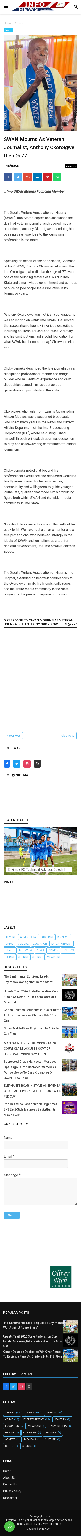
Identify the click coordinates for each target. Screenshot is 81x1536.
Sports (8, 30)
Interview (25, 950)
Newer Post (13, 735)
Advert (11, 937)
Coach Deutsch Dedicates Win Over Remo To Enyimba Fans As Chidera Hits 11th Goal (32, 1015)
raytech (46, 1528)
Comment (71, 166)
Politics (68, 950)
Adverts (47, 937)
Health (10, 950)
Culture (23, 943)
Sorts (10, 957)
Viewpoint (54, 957)
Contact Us (10, 1484)
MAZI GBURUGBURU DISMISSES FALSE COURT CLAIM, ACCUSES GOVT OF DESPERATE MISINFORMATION (30, 1049)
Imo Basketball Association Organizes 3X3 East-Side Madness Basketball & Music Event (30, 1109)
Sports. (37, 957)
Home (7, 1471)
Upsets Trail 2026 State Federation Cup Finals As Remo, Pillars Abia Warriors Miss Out (31, 997)
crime (9, 943)
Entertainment (61, 943)
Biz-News (63, 937)
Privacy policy (12, 1491)
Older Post (67, 735)
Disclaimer (10, 1498)
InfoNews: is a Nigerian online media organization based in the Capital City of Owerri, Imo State (39, 1522)
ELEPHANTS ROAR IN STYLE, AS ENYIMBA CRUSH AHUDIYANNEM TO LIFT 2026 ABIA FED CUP (32, 1091)
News (40, 950)
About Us (9, 1477)
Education (40, 943)
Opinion (53, 950)
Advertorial (28, 937)
